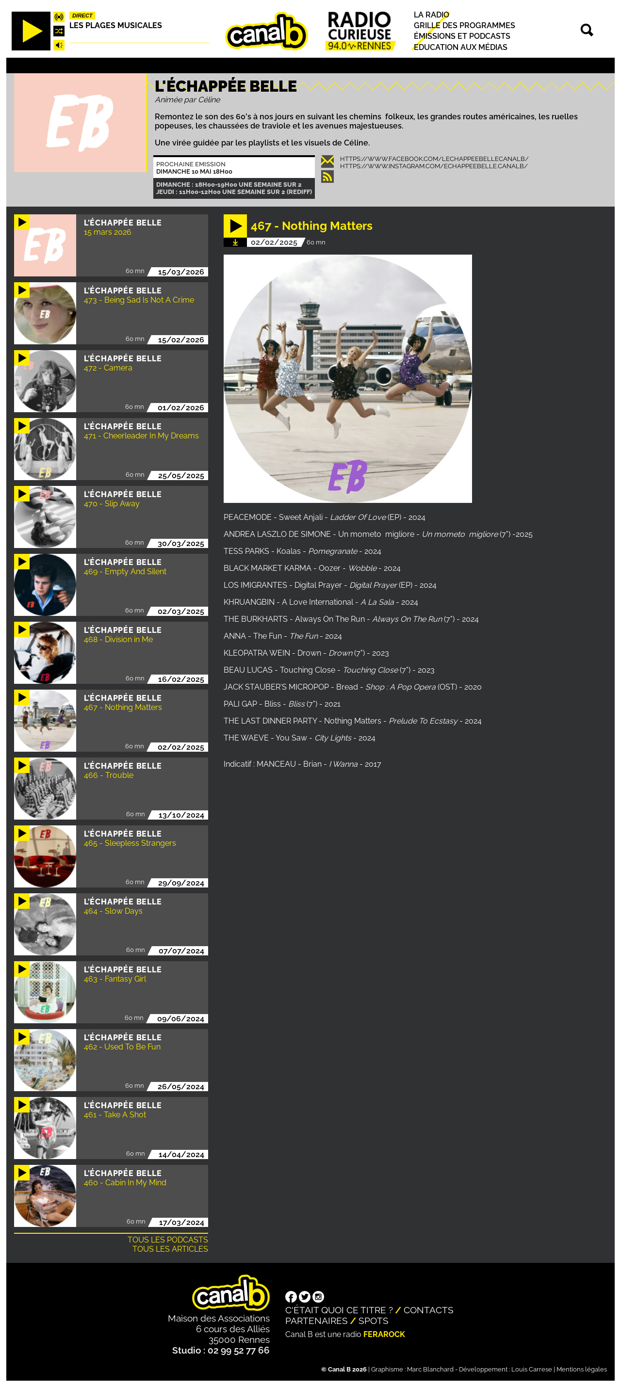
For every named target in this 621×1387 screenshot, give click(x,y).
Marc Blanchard (430, 1369)
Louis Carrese (531, 1369)
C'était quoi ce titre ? (339, 1310)
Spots (374, 1320)
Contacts (429, 1310)
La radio (431, 14)
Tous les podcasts (168, 1239)
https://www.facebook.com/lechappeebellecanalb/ (434, 158)
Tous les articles (170, 1249)
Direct (82, 15)
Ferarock (384, 1334)
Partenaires (316, 1320)
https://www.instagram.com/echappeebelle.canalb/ (434, 166)
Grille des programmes (464, 25)
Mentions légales (581, 1369)
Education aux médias (460, 47)
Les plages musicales (115, 25)
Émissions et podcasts (462, 36)
